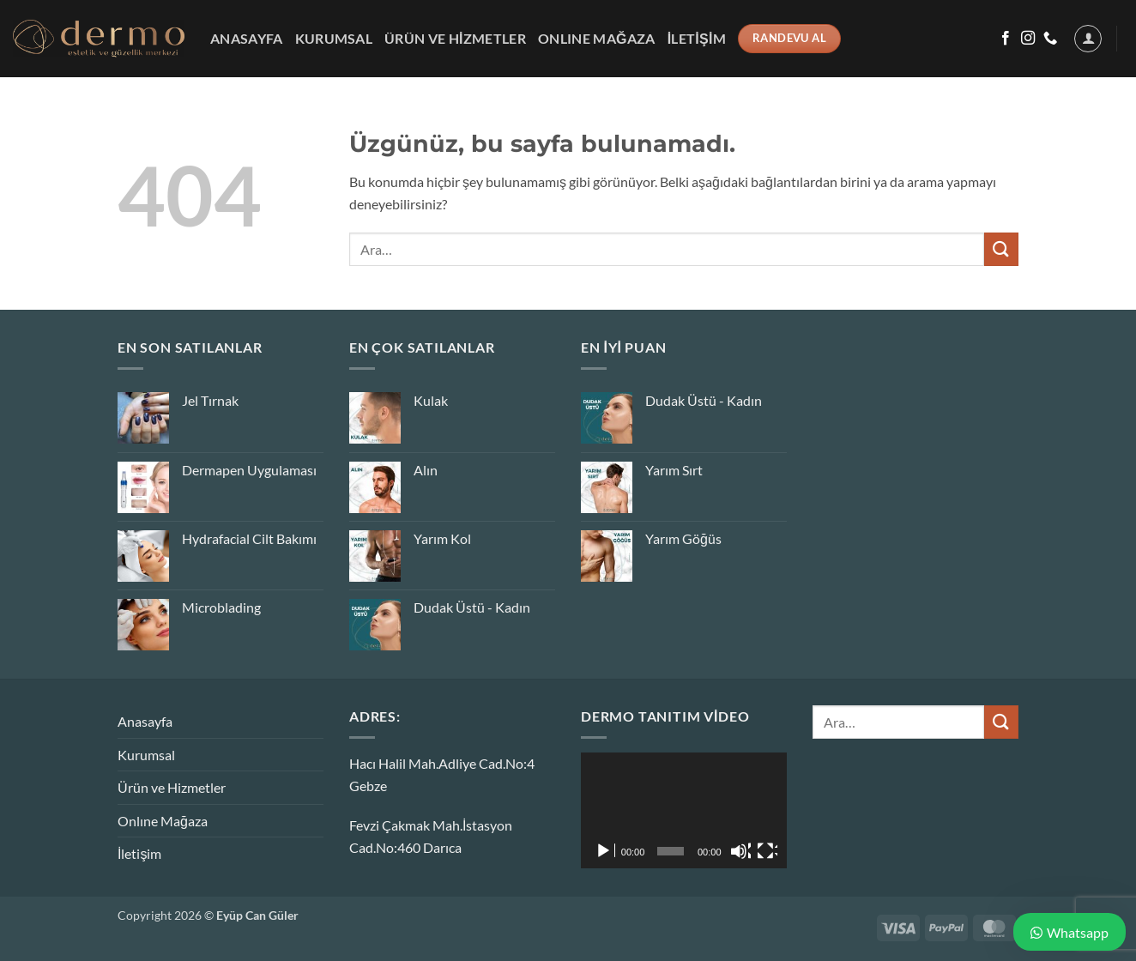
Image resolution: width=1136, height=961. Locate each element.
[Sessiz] (740, 851)
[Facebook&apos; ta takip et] (1005, 38)
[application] (684, 810)
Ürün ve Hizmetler (455, 38)
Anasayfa (246, 38)
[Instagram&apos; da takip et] (1028, 38)
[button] (1088, 38)
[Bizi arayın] (1050, 38)
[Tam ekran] (767, 851)
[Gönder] (1001, 249)
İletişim (697, 38)
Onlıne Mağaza (597, 38)
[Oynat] (605, 851)
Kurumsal (334, 38)
